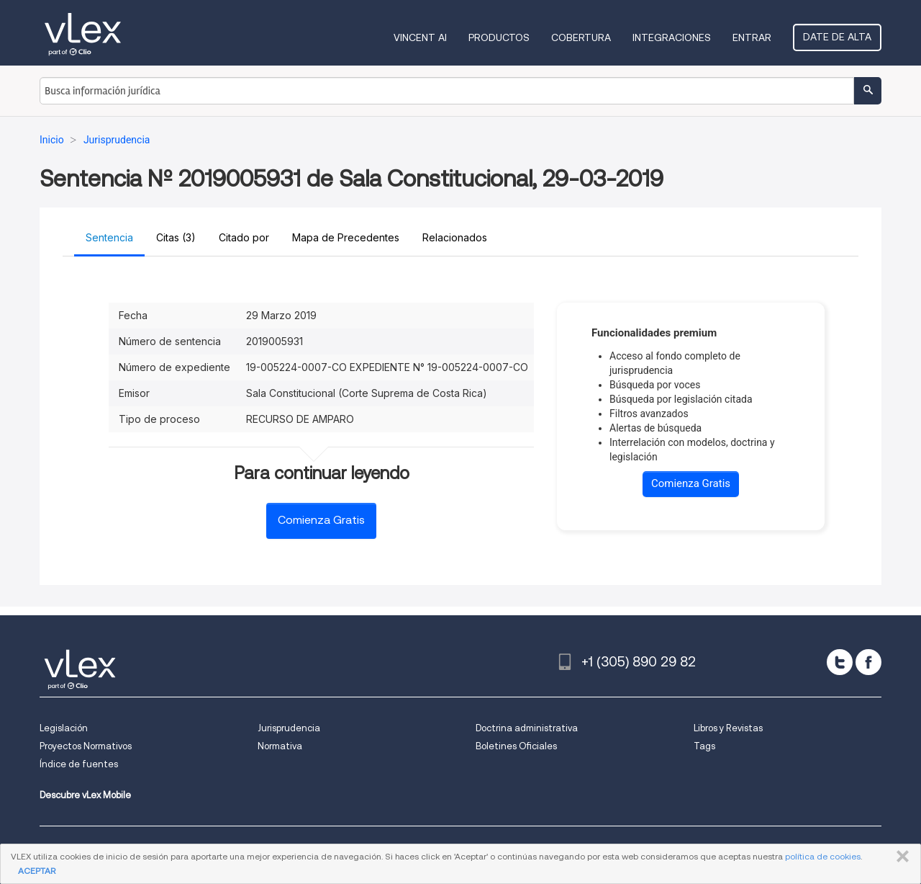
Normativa (280, 746)
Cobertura (581, 37)
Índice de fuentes (79, 764)
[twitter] (840, 662)
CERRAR (899, 856)
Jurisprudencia (289, 728)
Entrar (751, 37)
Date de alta (837, 37)
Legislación (64, 728)
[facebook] (868, 662)
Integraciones (671, 37)
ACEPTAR (36, 870)
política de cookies (823, 856)
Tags (704, 746)
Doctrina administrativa (527, 728)
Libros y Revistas (728, 728)
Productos (499, 37)
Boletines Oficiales (516, 746)
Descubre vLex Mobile (85, 795)
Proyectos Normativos (86, 746)
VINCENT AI (420, 37)
